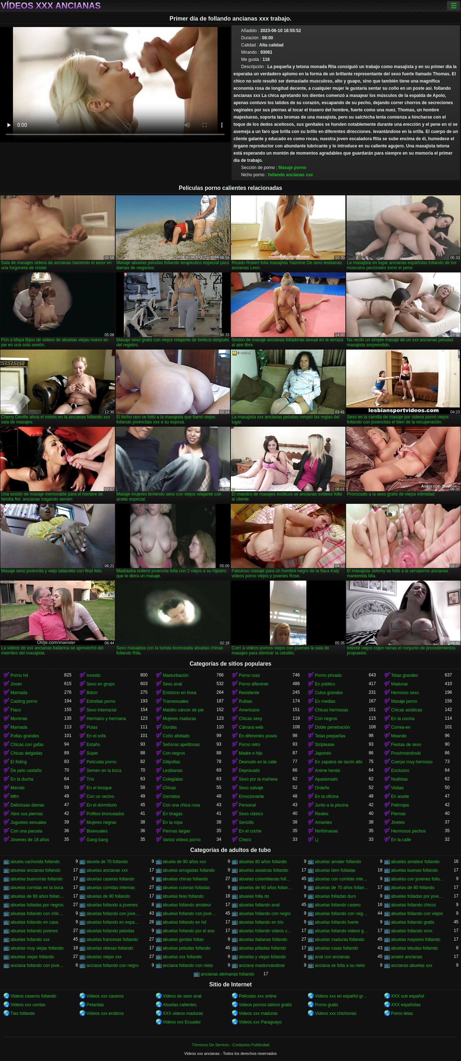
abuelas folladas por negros (36, 904)
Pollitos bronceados (105, 813)
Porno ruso (249, 675)
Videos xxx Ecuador (182, 1022)
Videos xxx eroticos (105, 1013)
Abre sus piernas (26, 813)
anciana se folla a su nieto (340, 965)
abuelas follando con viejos (417, 913)
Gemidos (171, 796)
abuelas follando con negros (341, 913)
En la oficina (326, 796)
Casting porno (23, 701)
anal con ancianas (332, 956)
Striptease (324, 744)
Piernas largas (177, 831)
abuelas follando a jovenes (112, 904)
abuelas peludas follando (187, 948)
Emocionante (251, 796)
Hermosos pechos (408, 831)
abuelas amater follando (338, 861)
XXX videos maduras (183, 1013)
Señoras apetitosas (181, 744)
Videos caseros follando (33, 996)
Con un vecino (100, 796)
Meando (399, 735)
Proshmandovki (406, 753)
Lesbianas (173, 770)
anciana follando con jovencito (37, 965)
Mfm (14, 796)
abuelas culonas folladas (186, 887)
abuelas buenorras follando (36, 879)
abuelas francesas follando (112, 939)
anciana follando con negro (112, 965)
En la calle (401, 839)
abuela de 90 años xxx (184, 861)
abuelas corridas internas (110, 887)
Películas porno (101, 761)
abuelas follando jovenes (34, 930)
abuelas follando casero (338, 904)
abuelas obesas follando (109, 948)
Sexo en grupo (100, 684)
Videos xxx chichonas (335, 1013)
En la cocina (403, 718)
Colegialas (173, 779)
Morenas (18, 718)
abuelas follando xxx (30, 939)
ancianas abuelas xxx (412, 965)
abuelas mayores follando (415, 939)
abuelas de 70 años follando (341, 887)
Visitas (397, 787)
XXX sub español (407, 996)
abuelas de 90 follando (108, 896)
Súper (92, 753)
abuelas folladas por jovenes (418, 896)
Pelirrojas (400, 805)
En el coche (250, 831)
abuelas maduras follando (339, 939)
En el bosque (99, 787)
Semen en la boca (103, 770)
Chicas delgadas (26, 753)
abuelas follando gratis (412, 922)
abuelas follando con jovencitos (113, 913)
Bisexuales (96, 831)
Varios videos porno (182, 839)
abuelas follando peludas (110, 930)
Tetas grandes (404, 675)
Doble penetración (332, 727)
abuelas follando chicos (413, 904)
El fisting (18, 761)
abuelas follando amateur (187, 904)
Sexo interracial (101, 709)
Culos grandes (329, 692)
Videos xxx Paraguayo (260, 1022)
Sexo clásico (251, 813)
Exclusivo (400, 770)
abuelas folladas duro (335, 896)
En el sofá (96, 735)
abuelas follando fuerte (336, 922)
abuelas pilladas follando (262, 948)
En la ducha (21, 779)
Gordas (170, 727)
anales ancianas (406, 956)
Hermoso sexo (405, 692)
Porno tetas (402, 1013)
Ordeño (322, 787)
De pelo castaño (26, 770)
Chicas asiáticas (406, 709)
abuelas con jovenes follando (418, 879)
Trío (90, 779)
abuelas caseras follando (110, 879)
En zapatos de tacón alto (338, 761)
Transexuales (176, 701)
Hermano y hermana (106, 718)
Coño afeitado (176, 735)
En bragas (173, 813)
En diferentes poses (258, 735)
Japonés (323, 753)
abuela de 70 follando (107, 861)
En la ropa (173, 822)
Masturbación (176, 675)
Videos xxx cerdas (27, 1004)
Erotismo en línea (179, 692)
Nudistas (399, 779)
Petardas (95, 1004)
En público (325, 684)
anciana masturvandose (262, 965)
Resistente (249, 692)
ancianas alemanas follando (227, 974)
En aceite (400, 796)
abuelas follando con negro (265, 913)
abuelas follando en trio (261, 922)
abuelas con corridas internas (341, 879)
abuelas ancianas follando (35, 870)
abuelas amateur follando (415, 861)
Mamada (18, 692)
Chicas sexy (250, 718)
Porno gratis (326, 1004)
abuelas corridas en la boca (36, 887)
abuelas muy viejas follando (36, 948)
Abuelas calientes (180, 1004)
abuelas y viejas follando (262, 956)
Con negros (326, 718)
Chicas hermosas (331, 709)
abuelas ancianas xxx (107, 870)
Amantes (323, 822)
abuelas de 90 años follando (37, 896)
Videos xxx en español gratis (341, 996)
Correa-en (401, 727)
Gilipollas (171, 761)
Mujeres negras (101, 822)
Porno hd (19, 675)
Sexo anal (172, 684)
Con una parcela (26, 831)
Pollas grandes (24, 735)
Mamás (17, 787)
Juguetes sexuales (28, 822)
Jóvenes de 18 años (29, 839)
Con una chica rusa (181, 805)
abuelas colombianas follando (265, 879)
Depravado (249, 770)
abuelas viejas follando (32, 956)
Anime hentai (327, 770)
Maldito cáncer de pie (183, 709)
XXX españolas (406, 1004)
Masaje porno (292, 167)
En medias (325, 701)
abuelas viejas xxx (103, 956)
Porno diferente (253, 684)
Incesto (93, 675)
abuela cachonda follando (35, 861)
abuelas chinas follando (185, 879)
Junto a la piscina (331, 805)
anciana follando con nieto (188, 965)
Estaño (93, 744)
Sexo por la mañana (258, 779)
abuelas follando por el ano (189, 930)
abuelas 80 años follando (263, 861)
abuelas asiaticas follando (263, 870)
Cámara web (251, 727)
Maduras (399, 684)
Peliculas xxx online (258, 996)
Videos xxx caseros (105, 996)
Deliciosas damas (27, 805)
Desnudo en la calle (258, 761)
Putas (92, 727)
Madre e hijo (251, 753)
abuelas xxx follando (182, 956)
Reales (321, 813)
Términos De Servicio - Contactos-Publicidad (230, 1045)
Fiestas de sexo (406, 744)
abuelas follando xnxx (412, 930)
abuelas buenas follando (414, 870)
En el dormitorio (101, 805)
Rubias (245, 701)
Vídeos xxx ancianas (51, 5)
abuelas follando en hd (184, 922)
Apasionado (326, 779)
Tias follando (22, 1013)
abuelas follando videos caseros (265, 930)
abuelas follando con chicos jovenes (37, 913)
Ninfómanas (326, 831)
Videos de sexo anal (182, 996)
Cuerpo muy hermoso (412, 761)
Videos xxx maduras (258, 1013)
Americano (249, 709)
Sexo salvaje (251, 787)
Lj (316, 839)
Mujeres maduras (179, 718)
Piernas (398, 813)
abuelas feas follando (183, 896)
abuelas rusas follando (336, 948)
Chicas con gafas (27, 744)
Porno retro (249, 744)
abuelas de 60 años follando (265, 887)
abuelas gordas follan (183, 939)
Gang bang (97, 839)
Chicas (169, 787)
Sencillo (246, 822)
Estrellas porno (100, 701)
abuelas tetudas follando (414, 948)
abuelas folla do (254, 896)
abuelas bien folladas (335, 870)
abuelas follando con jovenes (189, 913)
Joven (16, 684)
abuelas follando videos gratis (341, 930)
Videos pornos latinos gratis (265, 1004)
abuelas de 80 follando (413, 887)
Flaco (15, 709)
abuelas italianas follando (263, 939)
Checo (245, 839)
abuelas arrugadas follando (189, 870)
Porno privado (328, 675)
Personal (247, 805)
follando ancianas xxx (290, 174)
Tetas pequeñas (330, 735)
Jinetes (398, 822)
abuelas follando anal (259, 904)
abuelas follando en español (113, 922)
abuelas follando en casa (34, 922)
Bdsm (92, 692)
